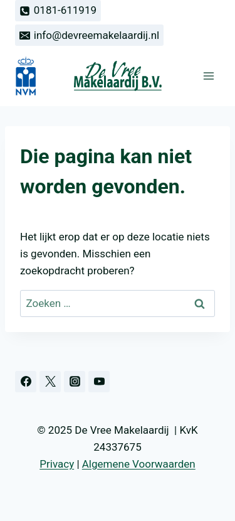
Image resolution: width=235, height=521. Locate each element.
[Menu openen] (208, 76)
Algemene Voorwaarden (139, 464)
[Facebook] (25, 381)
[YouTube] (99, 381)
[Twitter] (50, 381)
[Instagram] (74, 381)
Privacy (56, 464)
